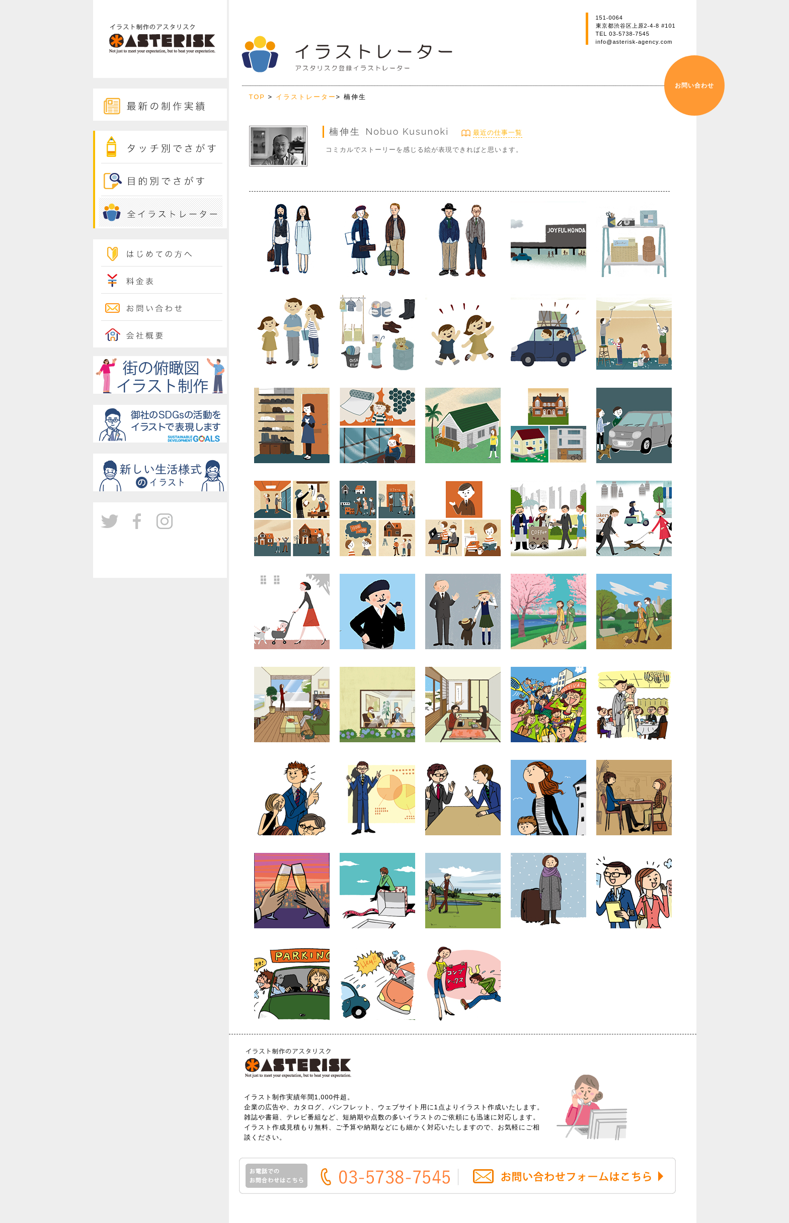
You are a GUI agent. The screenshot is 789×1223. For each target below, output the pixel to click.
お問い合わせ (694, 85)
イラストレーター (306, 97)
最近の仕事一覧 (497, 132)
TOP (258, 97)
